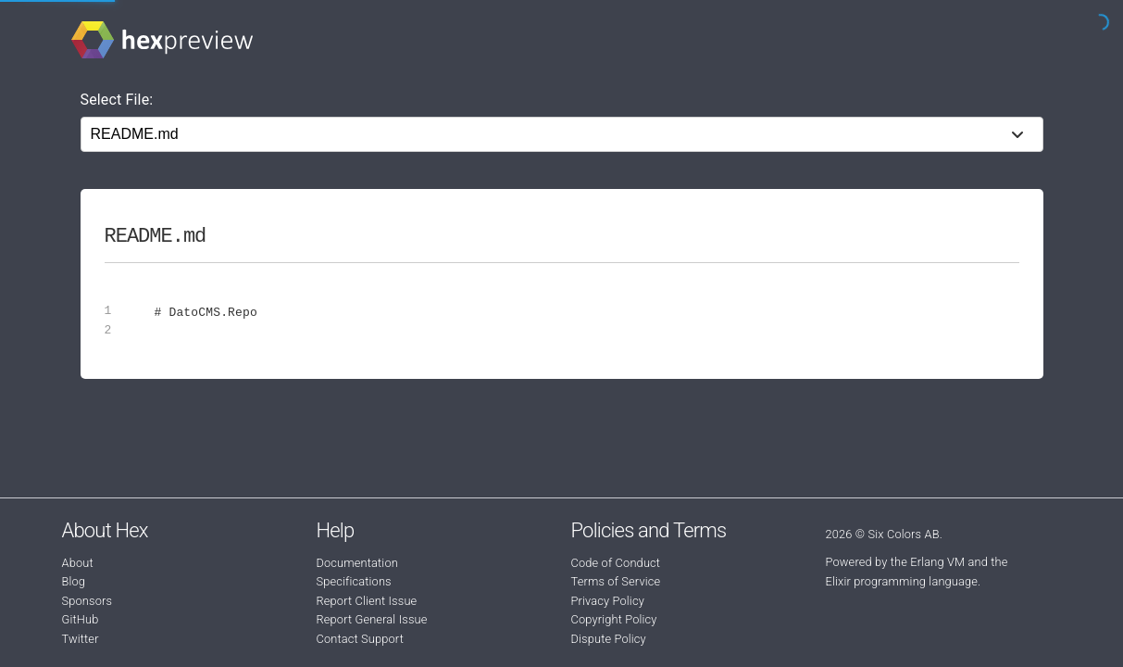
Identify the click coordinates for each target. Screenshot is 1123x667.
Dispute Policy (608, 639)
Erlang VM (937, 562)
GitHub (80, 619)
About (78, 563)
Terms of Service (616, 581)
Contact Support (360, 639)
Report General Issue (372, 619)
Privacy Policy (607, 601)
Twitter (80, 639)
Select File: (117, 99)
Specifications (354, 581)
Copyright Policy (614, 619)
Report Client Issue (367, 601)
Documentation (357, 563)
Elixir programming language (902, 581)
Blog (74, 581)
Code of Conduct (616, 563)
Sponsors (87, 601)
